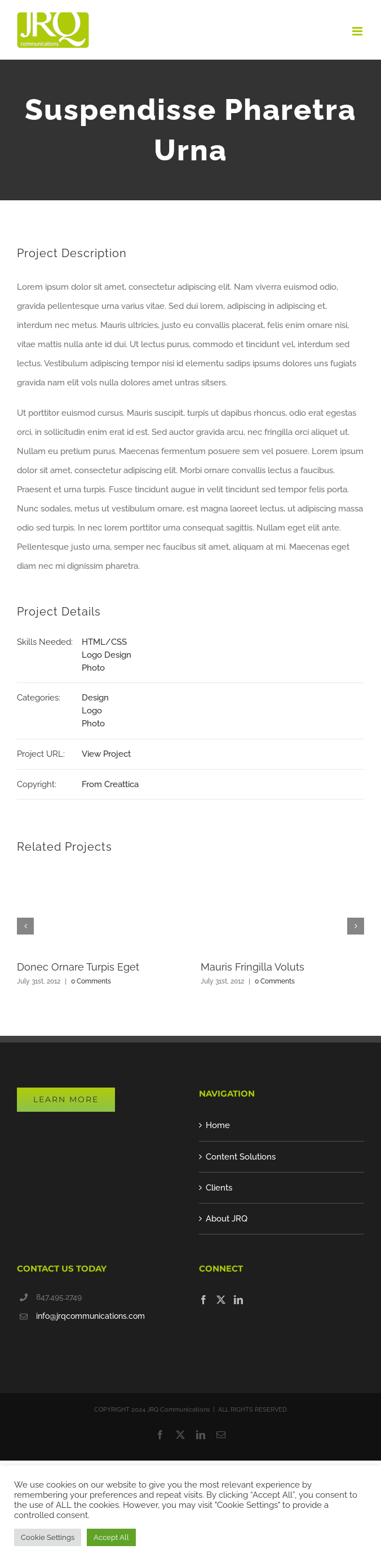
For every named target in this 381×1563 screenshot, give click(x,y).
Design (95, 698)
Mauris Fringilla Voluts (252, 967)
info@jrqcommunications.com (90, 1316)
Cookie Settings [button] (47, 1537)
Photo (93, 668)
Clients (219, 1188)
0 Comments (91, 981)
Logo (92, 711)
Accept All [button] (111, 1537)
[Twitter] (220, 1299)
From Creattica (110, 784)
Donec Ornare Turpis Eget (78, 967)
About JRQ (226, 1219)
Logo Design (106, 655)
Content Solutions (241, 1157)
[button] (25, 926)
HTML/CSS (104, 642)
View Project (106, 754)
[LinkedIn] (238, 1299)
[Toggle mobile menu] (358, 31)
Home (218, 1125)
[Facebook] (203, 1299)
